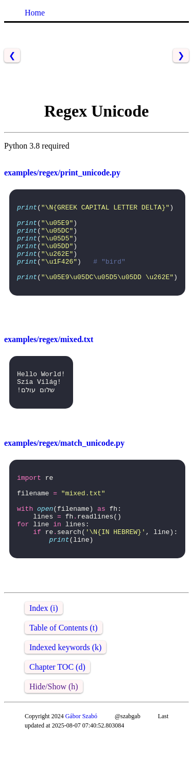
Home (35, 12)
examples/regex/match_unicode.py (64, 465)
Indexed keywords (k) (65, 685)
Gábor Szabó (81, 754)
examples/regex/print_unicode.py (62, 172)
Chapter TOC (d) (57, 705)
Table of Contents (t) (63, 665)
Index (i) (43, 646)
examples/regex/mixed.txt (48, 356)
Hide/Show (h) (53, 724)
